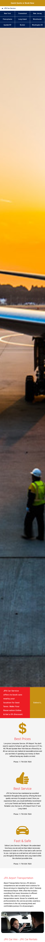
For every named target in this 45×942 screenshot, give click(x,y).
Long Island (22, 19)
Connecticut (22, 13)
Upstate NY (7, 25)
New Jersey (37, 13)
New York (7, 13)
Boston (22, 25)
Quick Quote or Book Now (22, 3)
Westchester (37, 19)
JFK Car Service (9, 8)
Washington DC (37, 25)
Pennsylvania (7, 19)
